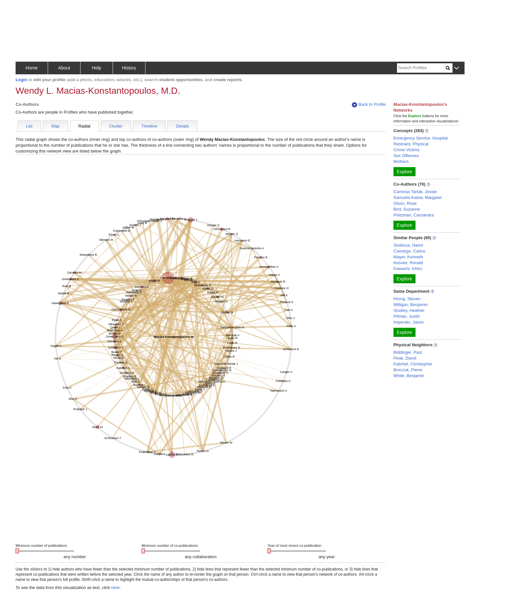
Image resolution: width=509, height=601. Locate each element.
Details (182, 126)
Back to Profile (369, 104)
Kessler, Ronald (408, 262)
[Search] (421, 68)
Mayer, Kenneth (408, 256)
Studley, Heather (409, 310)
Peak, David (404, 358)
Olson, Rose (405, 203)
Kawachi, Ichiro (407, 268)
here (115, 587)
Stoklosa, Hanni (408, 245)
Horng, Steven (406, 298)
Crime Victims (406, 149)
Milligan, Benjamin (410, 304)
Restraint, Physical (410, 143)
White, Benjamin (408, 375)
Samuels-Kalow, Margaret (417, 197)
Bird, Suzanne (406, 209)
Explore (404, 171)
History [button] (129, 67)
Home (32, 67)
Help (96, 67)
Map (55, 126)
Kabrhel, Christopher (412, 364)
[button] (457, 68)
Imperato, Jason (408, 322)
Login (21, 79)
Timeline (149, 126)
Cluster (115, 126)
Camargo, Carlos (409, 251)
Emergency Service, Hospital (420, 138)
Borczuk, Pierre (407, 369)
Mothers (401, 161)
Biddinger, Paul (407, 352)
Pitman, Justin (406, 316)
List (29, 126)
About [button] (64, 67)
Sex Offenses (406, 155)
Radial (85, 126)
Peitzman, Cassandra (413, 215)
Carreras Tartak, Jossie (415, 191)
